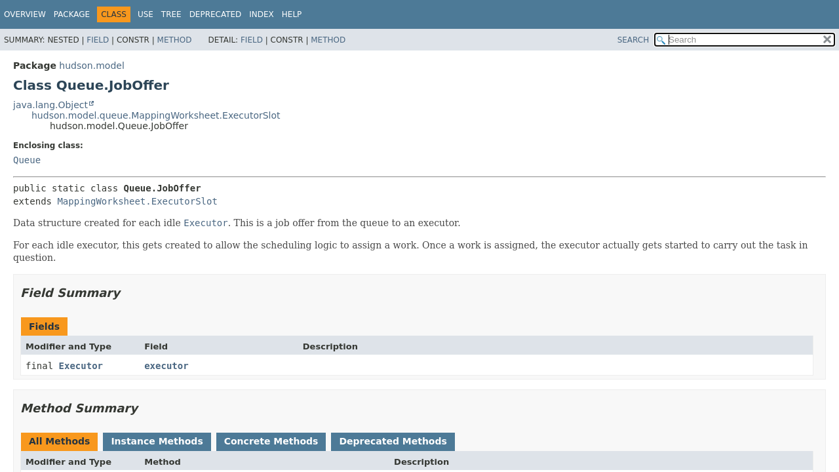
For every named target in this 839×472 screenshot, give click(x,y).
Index (261, 14)
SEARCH (633, 40)
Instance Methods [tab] (157, 441)
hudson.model (91, 65)
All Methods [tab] (59, 441)
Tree (171, 14)
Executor (81, 366)
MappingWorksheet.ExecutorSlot (137, 201)
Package (72, 14)
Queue (27, 160)
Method (174, 40)
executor (166, 366)
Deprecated (215, 14)
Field (98, 40)
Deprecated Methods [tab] (392, 441)
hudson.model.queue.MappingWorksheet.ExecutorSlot (156, 115)
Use (145, 14)
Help (292, 14)
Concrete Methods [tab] (271, 441)
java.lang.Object (50, 105)
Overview (25, 14)
